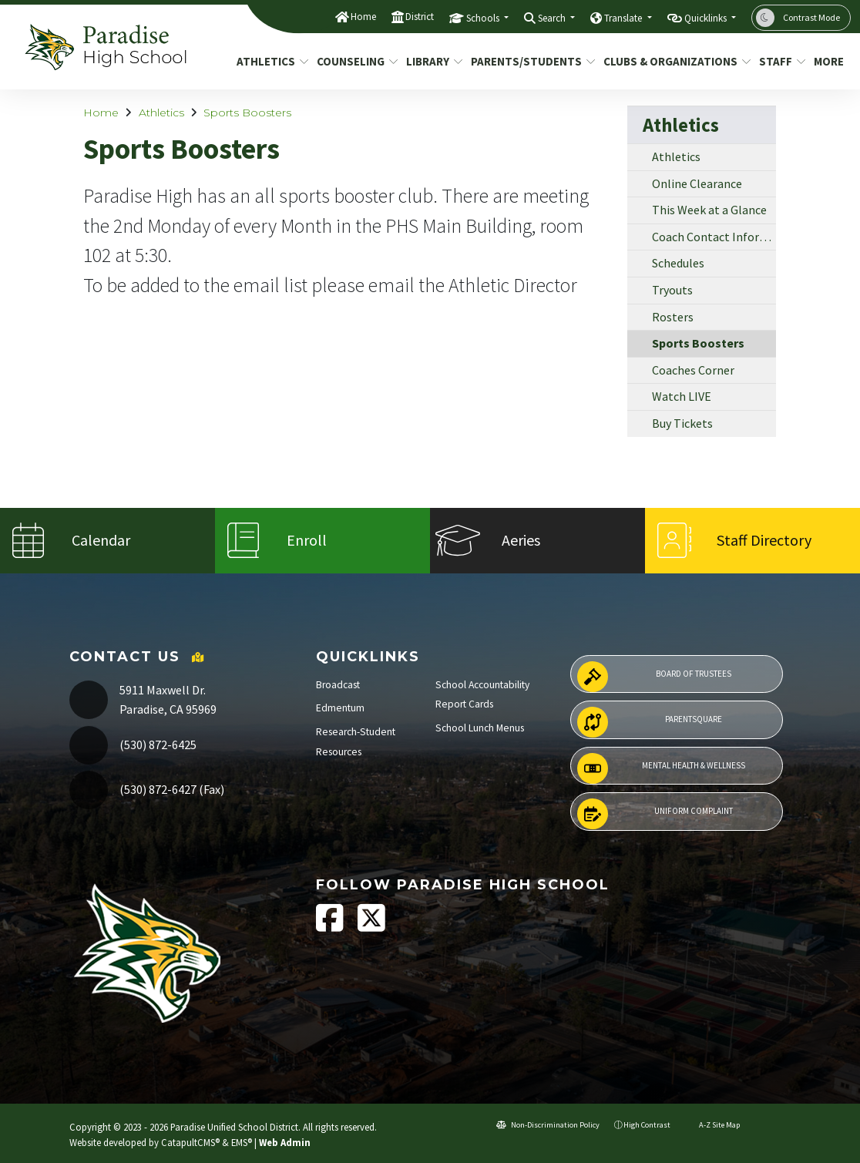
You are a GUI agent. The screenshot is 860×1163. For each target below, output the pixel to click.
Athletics (269, 61)
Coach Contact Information (714, 236)
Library (431, 61)
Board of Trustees (654, 676)
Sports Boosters (247, 112)
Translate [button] (624, 18)
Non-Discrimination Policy (548, 1125)
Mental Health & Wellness (661, 768)
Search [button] (553, 18)
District (419, 16)
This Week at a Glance (709, 209)
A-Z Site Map (712, 1125)
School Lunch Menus (479, 727)
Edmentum (340, 707)
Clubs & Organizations (669, 61)
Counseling (353, 61)
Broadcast (338, 684)
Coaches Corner (693, 370)
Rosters (673, 316)
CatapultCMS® (190, 1142)
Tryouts (672, 289)
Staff (780, 61)
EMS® (241, 1142)
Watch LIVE (681, 396)
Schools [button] (484, 18)
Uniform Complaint (655, 813)
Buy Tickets (682, 423)
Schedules (678, 263)
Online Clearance (697, 183)
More (830, 61)
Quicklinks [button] (706, 18)
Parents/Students (527, 61)
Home (363, 16)
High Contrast (646, 1125)
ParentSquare (649, 722)
